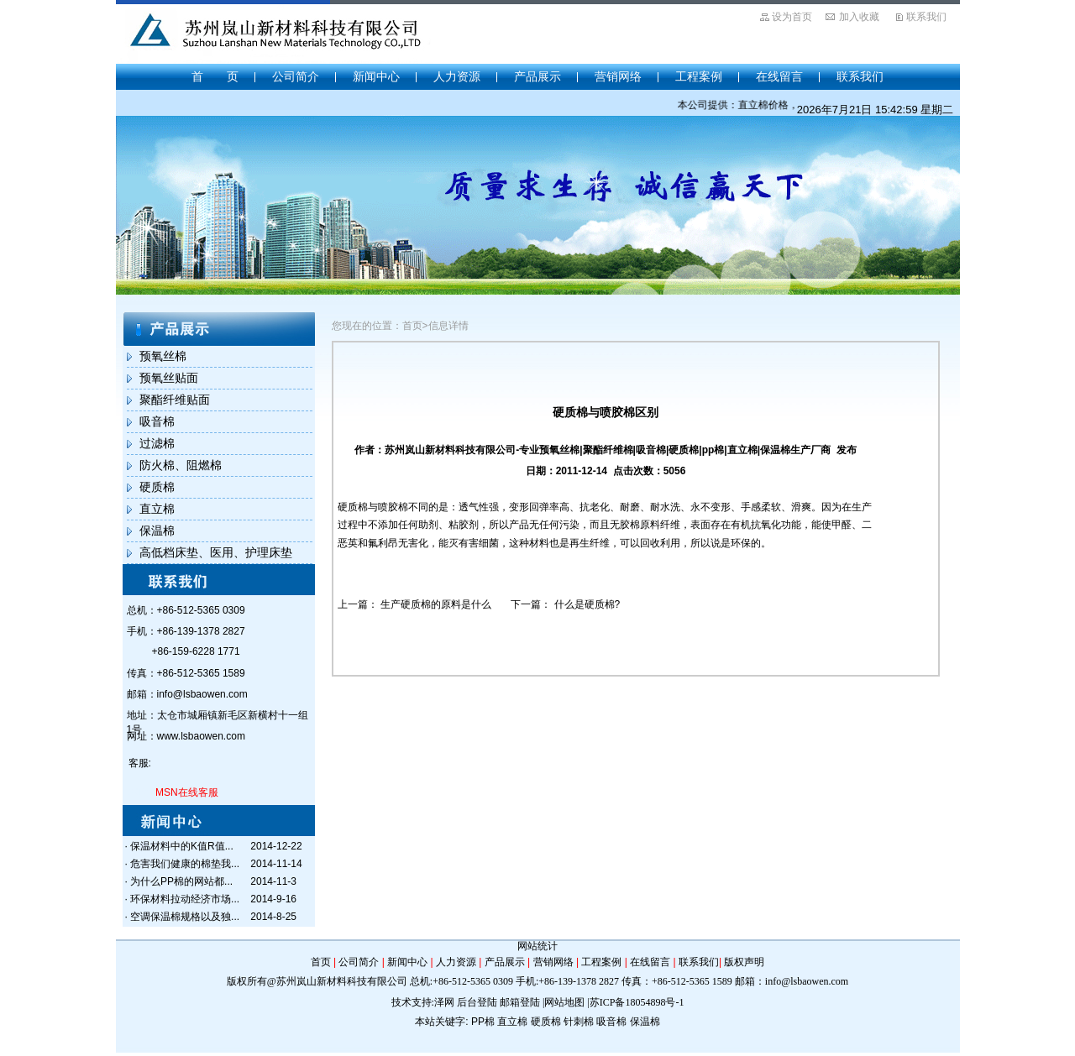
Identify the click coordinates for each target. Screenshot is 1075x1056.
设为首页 (792, 17)
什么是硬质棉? (587, 604)
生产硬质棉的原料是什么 (435, 604)
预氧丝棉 (162, 356)
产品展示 (537, 76)
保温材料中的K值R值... (181, 846)
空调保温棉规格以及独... (184, 917)
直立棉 (157, 508)
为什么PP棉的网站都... (181, 881)
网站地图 (564, 1002)
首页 (321, 962)
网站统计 (537, 946)
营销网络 (618, 76)
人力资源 (456, 76)
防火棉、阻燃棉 (180, 465)
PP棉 (483, 1021)
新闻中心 (376, 76)
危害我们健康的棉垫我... (184, 864)
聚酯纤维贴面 (174, 399)
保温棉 (157, 530)
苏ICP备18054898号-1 (637, 1002)
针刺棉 (579, 1021)
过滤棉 (157, 443)
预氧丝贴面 (168, 377)
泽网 (444, 1002)
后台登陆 (477, 1002)
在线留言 (779, 76)
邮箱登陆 (520, 1002)
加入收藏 (859, 17)
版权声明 (744, 962)
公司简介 (295, 76)
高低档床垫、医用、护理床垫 (215, 552)
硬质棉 (157, 487)
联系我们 (926, 17)
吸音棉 (157, 421)
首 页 (215, 76)
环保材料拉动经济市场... (184, 899)
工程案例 (698, 76)
